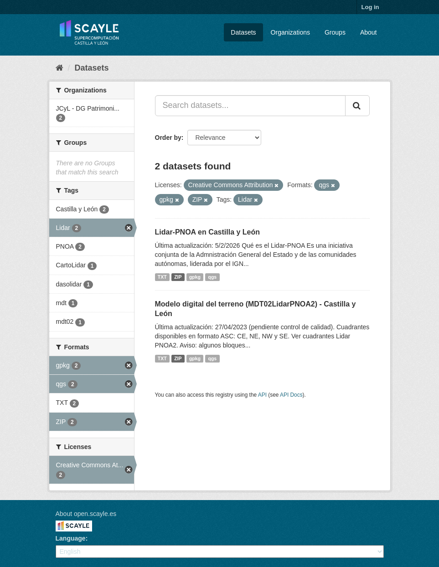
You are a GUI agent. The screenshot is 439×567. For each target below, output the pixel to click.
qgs (212, 277)
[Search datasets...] (250, 105)
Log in (370, 7)
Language (71, 538)
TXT (162, 277)
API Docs (291, 395)
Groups (335, 32)
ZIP (177, 277)
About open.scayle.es (86, 513)
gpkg (195, 277)
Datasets (243, 32)
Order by (168, 137)
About (368, 32)
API (262, 395)
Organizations (290, 32)
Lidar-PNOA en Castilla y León (207, 232)
